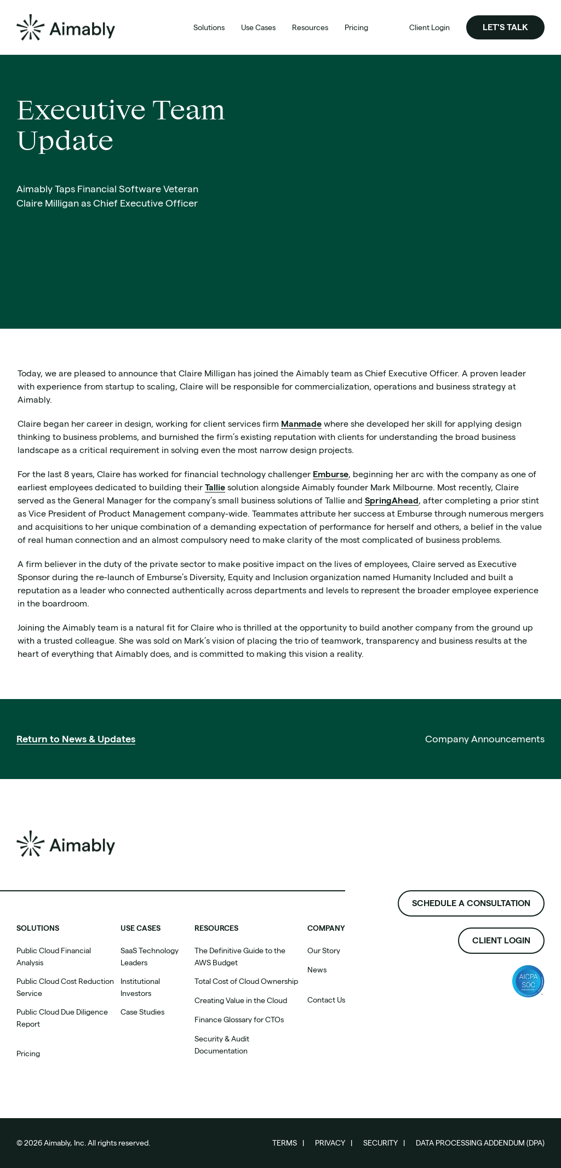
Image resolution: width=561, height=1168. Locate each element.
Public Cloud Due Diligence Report (62, 1017)
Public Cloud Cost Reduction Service (65, 987)
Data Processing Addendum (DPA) (480, 1142)
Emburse (330, 474)
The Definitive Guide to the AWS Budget (239, 956)
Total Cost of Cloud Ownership (246, 981)
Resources (216, 928)
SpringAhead (392, 500)
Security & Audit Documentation (221, 1044)
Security (380, 1142)
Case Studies (142, 1011)
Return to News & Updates (75, 739)
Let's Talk (505, 27)
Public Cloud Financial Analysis (53, 956)
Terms (284, 1142)
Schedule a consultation (471, 903)
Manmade (301, 423)
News (317, 969)
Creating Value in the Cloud (240, 1000)
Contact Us (326, 999)
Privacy (330, 1142)
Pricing (28, 1053)
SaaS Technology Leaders (150, 956)
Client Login (501, 940)
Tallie (215, 487)
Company (326, 928)
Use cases (141, 928)
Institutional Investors (140, 987)
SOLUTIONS (37, 928)
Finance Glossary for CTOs (239, 1019)
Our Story (323, 950)
